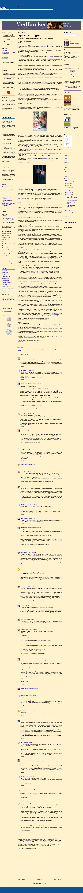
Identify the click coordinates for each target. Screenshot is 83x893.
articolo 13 (8, 161)
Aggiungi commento (22, 834)
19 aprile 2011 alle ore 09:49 (33, 471)
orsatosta (22, 629)
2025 (66, 155)
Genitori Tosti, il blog (6, 276)
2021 (66, 162)
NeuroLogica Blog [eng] (7, 251)
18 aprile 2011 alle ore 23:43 (29, 464)
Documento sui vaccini (9, 218)
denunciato (26, 302)
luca (21, 776)
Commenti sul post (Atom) (41, 883)
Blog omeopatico (5, 194)
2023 (66, 158)
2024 (66, 156)
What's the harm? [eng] (7, 263)
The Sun (33, 408)
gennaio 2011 (69, 213)
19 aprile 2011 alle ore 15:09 (29, 518)
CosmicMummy (23, 471)
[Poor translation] (4, 8)
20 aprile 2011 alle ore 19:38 (29, 742)
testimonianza (46, 261)
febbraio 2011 (69, 212)
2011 (66, 180)
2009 (66, 217)
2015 (66, 173)
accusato (51, 56)
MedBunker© (66, 66)
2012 (66, 178)
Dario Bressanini (5, 241)
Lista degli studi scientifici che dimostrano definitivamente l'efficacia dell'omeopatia (8, 191)
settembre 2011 (69, 187)
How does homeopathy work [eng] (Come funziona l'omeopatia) (8, 197)
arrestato (43, 305)
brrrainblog (4, 270)
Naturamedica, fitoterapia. (7, 249)
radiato (31, 302)
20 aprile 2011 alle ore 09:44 (35, 658)
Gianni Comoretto (24, 803)
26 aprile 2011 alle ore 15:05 (42, 825)
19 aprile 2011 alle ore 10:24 (30, 486)
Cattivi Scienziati (5, 239)
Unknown (22, 695)
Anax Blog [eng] (5, 235)
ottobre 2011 (69, 185)
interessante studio (6, 227)
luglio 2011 (68, 190)
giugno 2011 (69, 192)
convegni (30, 315)
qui (60, 146)
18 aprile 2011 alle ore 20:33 (28, 370)
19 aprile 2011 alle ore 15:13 (35, 527)
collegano (19, 207)
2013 (66, 176)
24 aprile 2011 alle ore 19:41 (42, 789)
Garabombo (23, 688)
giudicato (45, 329)
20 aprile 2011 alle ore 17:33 (29, 710)
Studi (6, 215)
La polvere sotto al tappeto (71, 200)
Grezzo (22, 486)
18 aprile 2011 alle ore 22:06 (31, 447)
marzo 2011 (69, 210)
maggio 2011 (69, 194)
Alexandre (22, 619)
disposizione (26, 310)
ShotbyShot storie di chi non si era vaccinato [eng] (8, 260)
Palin (21, 518)
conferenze (45, 314)
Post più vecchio (57, 879)
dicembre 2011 (69, 181)
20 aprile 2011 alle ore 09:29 (31, 629)
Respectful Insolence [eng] (7, 257)
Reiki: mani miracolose (71, 208)
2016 (66, 171)
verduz (21, 413)
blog (56, 261)
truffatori (19, 350)
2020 (66, 164)
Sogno (21, 357)
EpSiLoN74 (22, 504)
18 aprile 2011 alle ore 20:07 (29, 357)
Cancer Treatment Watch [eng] (8, 243)
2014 (66, 174)
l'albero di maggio (5, 280)
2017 (66, 169)
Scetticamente (5, 290)
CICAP (3, 274)
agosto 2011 (69, 188)
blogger (44, 46)
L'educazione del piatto (7, 282)
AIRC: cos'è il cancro (6, 233)
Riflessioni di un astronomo (7, 288)
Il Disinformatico (5, 278)
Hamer (55, 314)
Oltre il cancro (5, 286)
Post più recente (21, 879)
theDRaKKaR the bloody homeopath (28, 789)
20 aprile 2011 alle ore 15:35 (31, 695)
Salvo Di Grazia (23, 383)
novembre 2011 (69, 183)
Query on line (5, 255)
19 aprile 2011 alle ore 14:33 (31, 504)
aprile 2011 (68, 196)
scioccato (46, 158)
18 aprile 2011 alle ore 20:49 (35, 383)
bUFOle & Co (5, 272)
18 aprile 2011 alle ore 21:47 (35, 430)
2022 (66, 160)
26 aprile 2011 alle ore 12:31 (34, 803)
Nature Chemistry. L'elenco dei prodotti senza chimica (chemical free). (8, 204)
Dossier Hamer (5, 245)
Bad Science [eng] (6, 237)
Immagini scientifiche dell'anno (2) (70, 206)
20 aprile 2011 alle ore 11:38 (32, 688)
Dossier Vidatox (5, 247)
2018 (66, 167)
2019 (66, 165)
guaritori (57, 349)
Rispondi (22, 366)
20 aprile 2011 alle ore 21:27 (31, 760)
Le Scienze (4, 284)
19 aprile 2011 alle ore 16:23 (30, 586)
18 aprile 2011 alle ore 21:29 (29, 413)
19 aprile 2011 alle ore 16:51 (35, 605)
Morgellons (23, 291)
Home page (39, 879)
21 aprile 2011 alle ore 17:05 (28, 776)
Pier (21, 370)
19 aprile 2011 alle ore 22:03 (31, 619)
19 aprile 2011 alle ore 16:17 (31, 569)
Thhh (21, 710)
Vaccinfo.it (4, 265)
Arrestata (19, 198)
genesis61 (22, 447)
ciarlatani (53, 349)
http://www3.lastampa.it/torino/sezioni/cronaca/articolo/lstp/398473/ (34, 508)
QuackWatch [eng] (6, 253)
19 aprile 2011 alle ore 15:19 (30, 552)
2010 (66, 216)
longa (21, 464)
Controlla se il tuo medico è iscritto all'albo (7, 187)
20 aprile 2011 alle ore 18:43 (32, 720)
